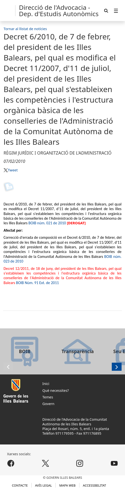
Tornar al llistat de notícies (25, 28)
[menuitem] (116, 11)
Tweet (13, 170)
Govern (48, 403)
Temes (47, 397)
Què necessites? (55, 390)
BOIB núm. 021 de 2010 (47, 223)
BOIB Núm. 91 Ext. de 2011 (37, 282)
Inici (45, 383)
